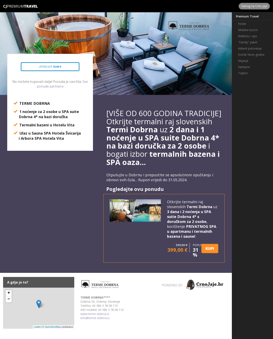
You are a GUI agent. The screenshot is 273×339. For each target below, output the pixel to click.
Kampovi (244, 67)
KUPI (210, 248)
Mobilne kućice (248, 30)
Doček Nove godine (251, 54)
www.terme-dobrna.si (94, 314)
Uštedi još (46, 68)
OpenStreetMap (53, 327)
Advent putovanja (249, 48)
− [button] (8, 299)
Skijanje (243, 61)
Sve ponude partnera (62, 84)
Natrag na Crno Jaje (254, 6)
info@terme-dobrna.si (94, 318)
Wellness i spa (247, 36)
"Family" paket (247, 42)
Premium (13, 6)
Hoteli (242, 24)
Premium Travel (247, 16)
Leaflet (37, 327)
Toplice (243, 73)
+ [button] (8, 293)
